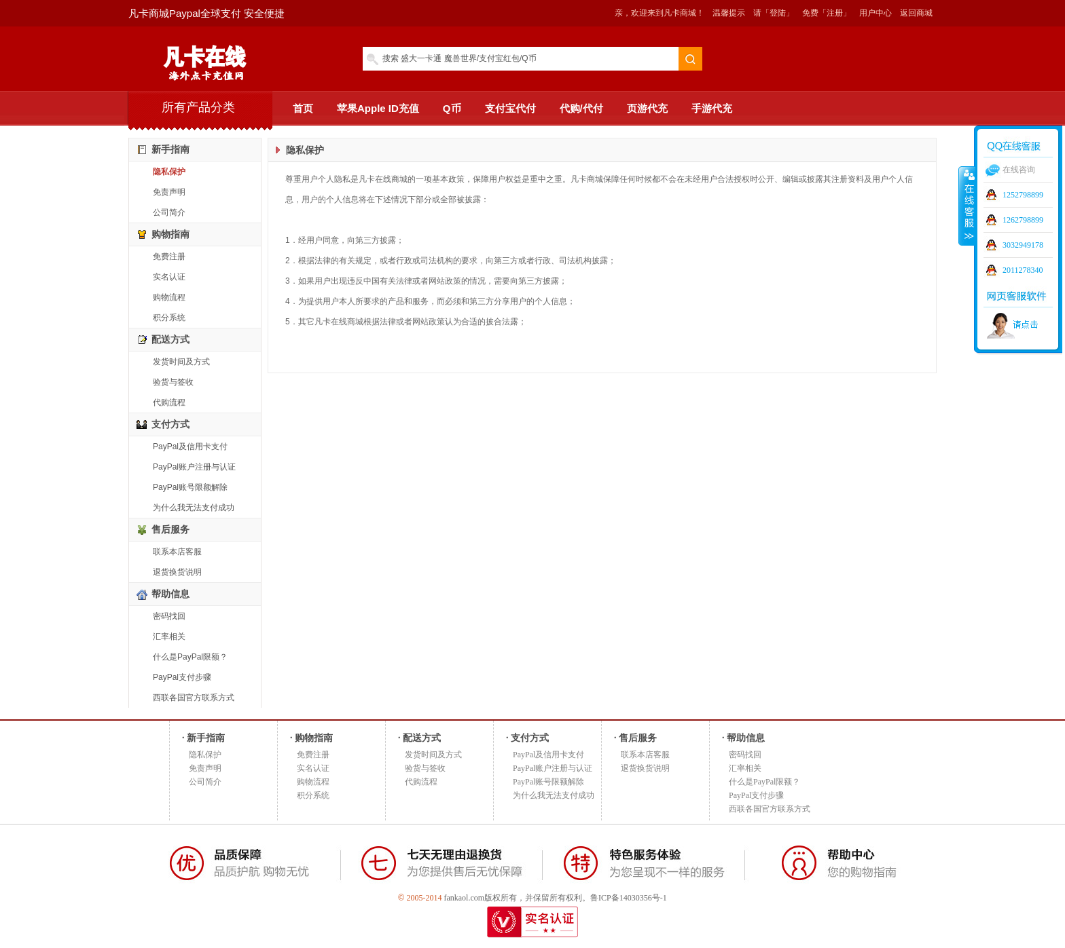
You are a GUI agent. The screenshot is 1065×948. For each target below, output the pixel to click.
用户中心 (875, 13)
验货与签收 (173, 382)
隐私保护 (169, 171)
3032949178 (1023, 245)
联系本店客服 (177, 551)
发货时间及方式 (181, 361)
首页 (303, 108)
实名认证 (169, 277)
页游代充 (647, 108)
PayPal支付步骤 (182, 677)
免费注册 (169, 256)
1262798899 (1023, 220)
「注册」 (834, 13)
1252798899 (1023, 195)
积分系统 (169, 317)
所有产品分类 (198, 107)
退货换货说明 (177, 572)
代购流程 (169, 402)
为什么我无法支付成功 (193, 507)
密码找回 (169, 616)
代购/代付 (581, 108)
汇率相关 (169, 636)
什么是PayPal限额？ (190, 657)
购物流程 (169, 297)
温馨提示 (728, 13)
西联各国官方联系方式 (193, 697)
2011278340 (1023, 270)
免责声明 (169, 192)
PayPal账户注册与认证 (194, 467)
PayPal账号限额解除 (190, 487)
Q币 (452, 108)
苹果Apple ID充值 (378, 108)
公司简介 (169, 212)
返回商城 (916, 13)
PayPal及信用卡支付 (190, 446)
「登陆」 (777, 13)
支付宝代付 (510, 108)
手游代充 (711, 108)
